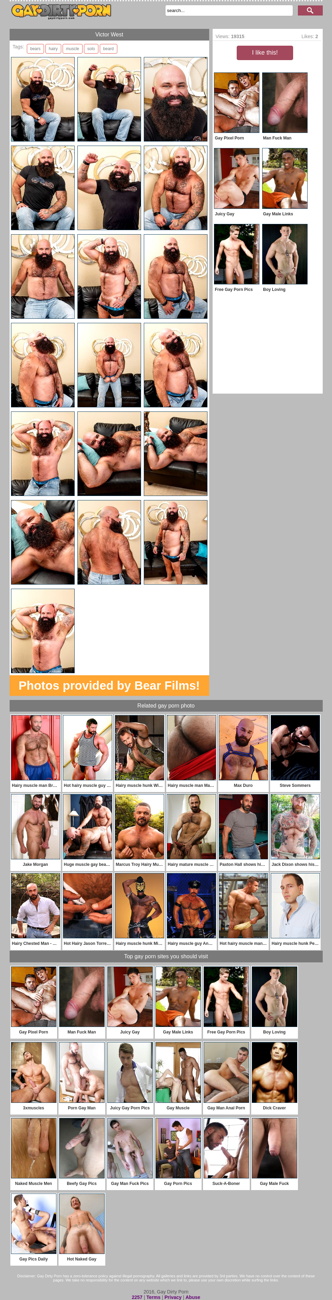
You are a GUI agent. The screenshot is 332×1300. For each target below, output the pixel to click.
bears (35, 48)
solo (91, 48)
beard (108, 48)
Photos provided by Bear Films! (109, 685)
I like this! (265, 52)
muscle (72, 48)
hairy (53, 48)
